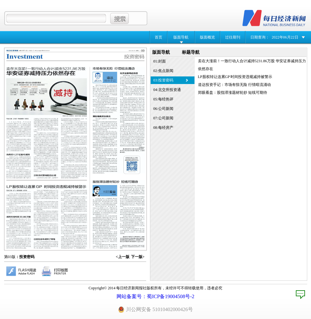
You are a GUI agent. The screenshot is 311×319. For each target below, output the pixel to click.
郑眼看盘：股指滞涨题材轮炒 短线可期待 (232, 92)
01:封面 (159, 61)
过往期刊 (232, 37)
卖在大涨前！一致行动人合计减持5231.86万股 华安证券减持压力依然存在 (252, 65)
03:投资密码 (163, 80)
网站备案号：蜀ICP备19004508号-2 (155, 296)
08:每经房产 (163, 127)
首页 (158, 37)
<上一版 (122, 257)
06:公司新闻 (163, 108)
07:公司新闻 (163, 118)
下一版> (138, 257)
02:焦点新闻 (163, 71)
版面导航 (180, 37)
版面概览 (207, 37)
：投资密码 (24, 257)
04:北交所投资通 (167, 89)
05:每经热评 (163, 99)
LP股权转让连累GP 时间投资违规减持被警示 (235, 77)
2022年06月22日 (285, 37)
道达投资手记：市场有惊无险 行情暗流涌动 (234, 84)
